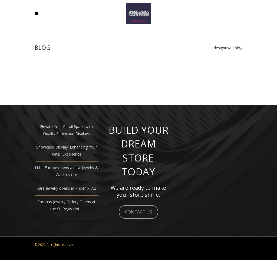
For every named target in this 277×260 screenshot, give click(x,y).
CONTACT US (138, 212)
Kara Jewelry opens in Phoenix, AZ (66, 188)
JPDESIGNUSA (220, 48)
